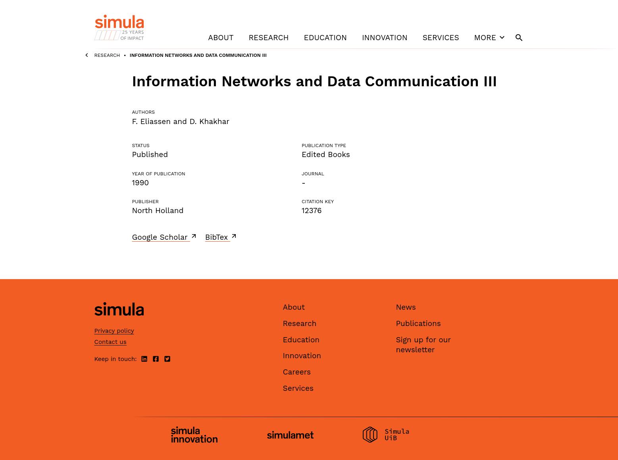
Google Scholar (165, 237)
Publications (418, 323)
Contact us (110, 341)
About (220, 37)
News (406, 307)
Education (325, 37)
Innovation (385, 37)
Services (441, 37)
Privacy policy (114, 330)
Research (268, 37)
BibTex (221, 237)
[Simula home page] (119, 322)
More (490, 37)
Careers (297, 372)
